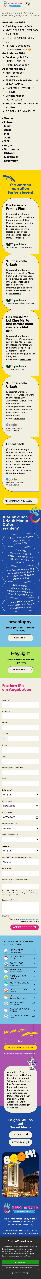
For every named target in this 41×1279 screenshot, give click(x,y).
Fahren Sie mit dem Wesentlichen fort (20, 1268)
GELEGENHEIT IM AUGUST (20, 111)
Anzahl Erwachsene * (10, 834)
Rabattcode (6, 868)
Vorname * (6, 700)
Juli (6, 141)
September (11, 149)
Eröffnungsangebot (17, 65)
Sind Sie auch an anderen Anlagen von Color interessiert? (18, 880)
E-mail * (5, 722)
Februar (9, 122)
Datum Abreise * (8, 812)
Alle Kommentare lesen (20, 501)
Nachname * (7, 711)
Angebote (12, 1092)
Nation (5, 745)
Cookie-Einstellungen (20, 1273)
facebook (20, 1134)
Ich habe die (20, 1053)
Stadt (4, 756)
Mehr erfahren (21, 638)
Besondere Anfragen (10, 900)
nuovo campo (7, 846)
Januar (8, 118)
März (7, 126)
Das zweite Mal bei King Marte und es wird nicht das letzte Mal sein (19, 324)
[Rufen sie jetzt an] (28, 3)
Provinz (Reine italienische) (12, 767)
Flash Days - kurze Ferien (20, 26)
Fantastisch (15, 444)
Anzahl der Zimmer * (9, 823)
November (11, 157)
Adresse (5, 778)
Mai (6, 133)
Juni (7, 137)
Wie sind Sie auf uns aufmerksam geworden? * (19, 857)
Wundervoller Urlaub (17, 263)
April (7, 130)
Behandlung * (7, 790)
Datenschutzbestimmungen (29, 919)
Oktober (10, 153)
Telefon (5, 734)
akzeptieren (20, 1262)
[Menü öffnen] (37, 4)
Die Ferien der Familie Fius (17, 207)
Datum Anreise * (8, 801)
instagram (20, 1142)
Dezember (11, 160)
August (9, 145)
